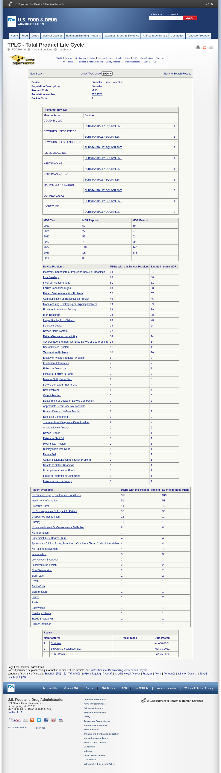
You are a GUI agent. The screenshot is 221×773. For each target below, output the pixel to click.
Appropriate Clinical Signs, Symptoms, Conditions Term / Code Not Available (75, 543)
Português (169, 673)
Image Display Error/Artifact (59, 320)
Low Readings (51, 277)
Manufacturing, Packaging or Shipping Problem (70, 304)
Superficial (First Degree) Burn (49, 538)
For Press (40, 727)
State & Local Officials (95, 742)
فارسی (11, 677)
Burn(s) (36, 522)
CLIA (146, 62)
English (21, 677)
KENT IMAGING (53, 163)
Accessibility (50, 688)
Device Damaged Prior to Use (60, 384)
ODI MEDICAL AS (54, 195)
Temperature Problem (55, 352)
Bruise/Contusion (41, 624)
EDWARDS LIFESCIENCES (60, 131)
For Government (17, 727)
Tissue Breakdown (42, 618)
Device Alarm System (55, 331)
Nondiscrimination (167, 688)
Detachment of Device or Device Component (68, 400)
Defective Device (52, 325)
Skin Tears (38, 575)
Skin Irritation (39, 591)
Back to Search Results (177, 73)
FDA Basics (108, 688)
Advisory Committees (95, 704)
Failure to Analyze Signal (57, 288)
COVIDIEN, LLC (53, 120)
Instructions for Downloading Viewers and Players (119, 670)
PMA (127, 58)
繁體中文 (61, 673)
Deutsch (192, 673)
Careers (90, 688)
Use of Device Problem (56, 347)
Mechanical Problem (55, 443)
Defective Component (55, 416)
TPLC (154, 62)
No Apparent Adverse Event (59, 470)
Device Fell (49, 454)
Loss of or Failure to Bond (58, 373)
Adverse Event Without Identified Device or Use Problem (75, 341)
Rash (35, 602)
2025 (47, 252)
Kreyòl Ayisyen (132, 673)
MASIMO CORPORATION (59, 185)
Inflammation (39, 554)
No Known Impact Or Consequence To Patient (58, 527)
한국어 (86, 673)
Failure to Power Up (54, 368)
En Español (172, 14)
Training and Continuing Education (101, 734)
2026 (47, 258)
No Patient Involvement (45, 548)
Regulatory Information (95, 712)
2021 (47, 231)
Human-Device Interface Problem (62, 411)
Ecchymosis (38, 607)
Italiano (181, 673)
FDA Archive (90, 759)
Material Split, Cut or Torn (57, 379)
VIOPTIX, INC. (52, 206)
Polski (158, 673)
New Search (37, 73)
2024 (47, 247)
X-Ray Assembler (114, 62)
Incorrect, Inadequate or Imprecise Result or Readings (74, 271)
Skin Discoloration (42, 570)
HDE (135, 58)
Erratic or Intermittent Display (59, 309)
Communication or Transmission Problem (66, 298)
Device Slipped (51, 432)
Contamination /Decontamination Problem (67, 459)
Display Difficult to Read (56, 449)
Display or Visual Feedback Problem (64, 357)
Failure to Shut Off (53, 438)
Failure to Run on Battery (57, 481)
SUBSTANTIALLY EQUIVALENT (103, 126)
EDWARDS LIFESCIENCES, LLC (63, 142)
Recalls (118, 58)
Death (35, 581)
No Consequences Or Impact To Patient (54, 511)
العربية (118, 673)
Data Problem (51, 390)
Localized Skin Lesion (44, 564)
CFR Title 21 (68, 62)
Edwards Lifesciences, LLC (66, 648)
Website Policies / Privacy (199, 688)
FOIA (124, 688)
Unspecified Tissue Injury (46, 516)
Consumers (89, 747)
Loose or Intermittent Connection (61, 475)
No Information (40, 532)
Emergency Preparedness (97, 721)
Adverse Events (105, 58)
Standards (160, 58)
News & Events (91, 729)
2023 (47, 241)
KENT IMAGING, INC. (56, 174)
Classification (146, 58)
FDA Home (19, 49)
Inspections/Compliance (96, 738)
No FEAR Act (142, 688)
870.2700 (97, 94)
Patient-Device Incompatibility (60, 336)
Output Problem (52, 395)
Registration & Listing (85, 58)
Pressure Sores (41, 505)
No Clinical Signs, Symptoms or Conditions (56, 495)
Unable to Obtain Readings (58, 465)
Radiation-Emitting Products (90, 62)
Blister (35, 597)
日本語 (203, 673)
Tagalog (96, 673)
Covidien (56, 643)
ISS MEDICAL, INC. (55, 152)
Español (49, 673)
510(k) (59, 58)
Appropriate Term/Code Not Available (64, 406)
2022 (47, 236)
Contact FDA (71, 688)
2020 (47, 225)
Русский (107, 673)
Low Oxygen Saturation (45, 559)
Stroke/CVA (38, 586)
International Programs (95, 725)
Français (148, 673)
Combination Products (95, 699)
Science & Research (94, 708)
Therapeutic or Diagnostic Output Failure (66, 422)
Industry (88, 751)
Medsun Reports (132, 62)
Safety (87, 716)
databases (65, 49)
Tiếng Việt (74, 673)
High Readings (51, 314)
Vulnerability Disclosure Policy (99, 764)
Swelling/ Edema (41, 613)
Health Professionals (94, 755)
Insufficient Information (56, 363)
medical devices (42, 49)
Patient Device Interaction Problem (63, 293)
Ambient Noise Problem (56, 427)
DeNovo (68, 58)
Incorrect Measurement (56, 282)
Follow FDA (156, 14)
